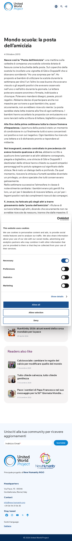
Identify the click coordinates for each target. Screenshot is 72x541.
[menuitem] (7, 526)
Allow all (36, 305)
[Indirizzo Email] (28, 442)
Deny (36, 320)
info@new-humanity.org (14, 502)
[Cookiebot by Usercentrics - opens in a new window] (57, 219)
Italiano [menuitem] (7, 526)
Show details (57, 296)
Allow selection (36, 312)
